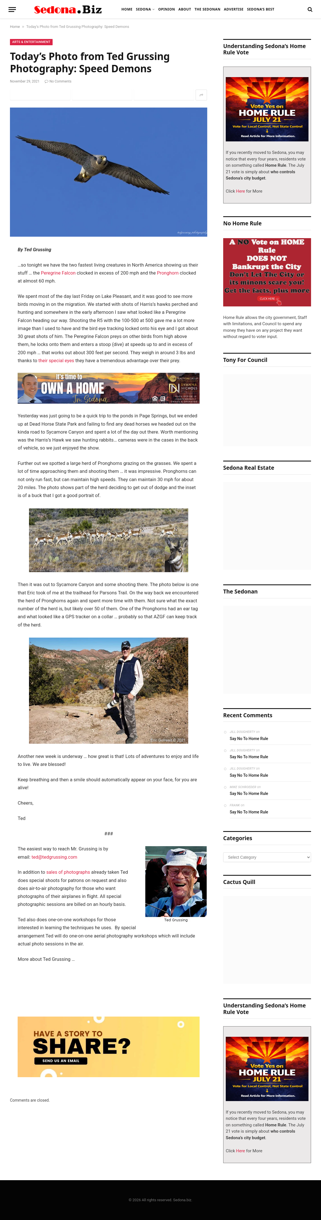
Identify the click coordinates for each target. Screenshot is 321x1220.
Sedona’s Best (260, 9)
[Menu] (12, 9)
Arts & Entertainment (31, 42)
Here (240, 191)
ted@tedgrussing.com (55, 857)
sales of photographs (68, 872)
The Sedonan (207, 9)
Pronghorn (167, 273)
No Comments (58, 81)
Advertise (233, 9)
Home (126, 9)
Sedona (143, 9)
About (185, 9)
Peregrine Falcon (58, 273)
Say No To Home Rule (249, 738)
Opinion (166, 9)
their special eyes (56, 360)
